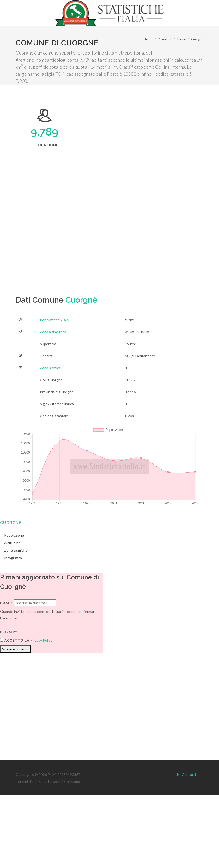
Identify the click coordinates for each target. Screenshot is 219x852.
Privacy (54, 781)
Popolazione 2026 (54, 320)
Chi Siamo (72, 781)
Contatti (186, 774)
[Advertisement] (65, 234)
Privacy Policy (41, 640)
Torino (181, 39)
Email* (6, 603)
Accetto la (14, 640)
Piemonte (165, 39)
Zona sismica (50, 368)
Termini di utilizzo (30, 781)
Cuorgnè (197, 39)
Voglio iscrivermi (15, 649)
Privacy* (9, 632)
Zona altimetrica (53, 332)
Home (148, 39)
